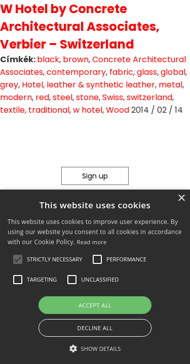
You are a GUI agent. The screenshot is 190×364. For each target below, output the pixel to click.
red (42, 97)
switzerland (149, 97)
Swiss (112, 97)
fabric (121, 72)
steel (62, 97)
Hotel (32, 84)
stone (87, 97)
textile (12, 110)
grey (9, 84)
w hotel (87, 110)
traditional (48, 110)
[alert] (95, 277)
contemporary (76, 72)
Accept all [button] (95, 305)
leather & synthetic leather (101, 84)
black (48, 59)
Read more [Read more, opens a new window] (92, 242)
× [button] (181, 198)
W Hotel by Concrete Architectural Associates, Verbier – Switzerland (80, 27)
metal (170, 84)
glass (147, 72)
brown (76, 59)
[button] (18, 259)
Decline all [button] (95, 328)
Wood (117, 110)
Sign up (95, 176)
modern (16, 97)
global (173, 72)
